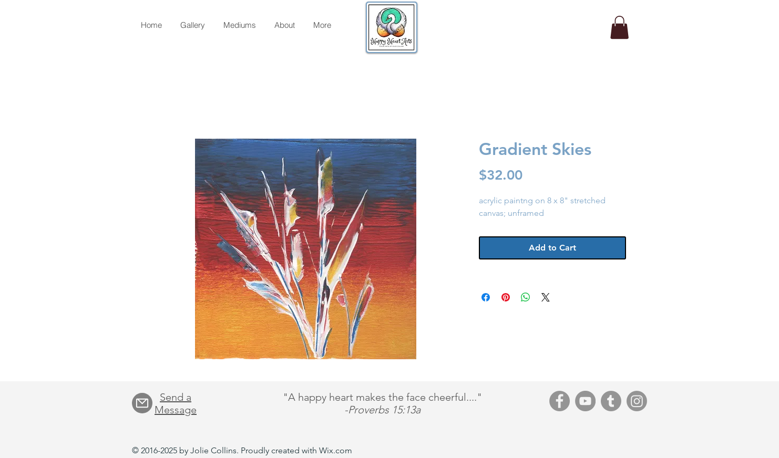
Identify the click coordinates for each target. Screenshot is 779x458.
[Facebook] (559, 401)
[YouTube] (585, 401)
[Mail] (142, 403)
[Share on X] (545, 297)
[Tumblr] (611, 401)
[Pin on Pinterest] (505, 297)
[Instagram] (637, 401)
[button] (619, 27)
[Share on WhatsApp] (525, 297)
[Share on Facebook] (485, 297)
